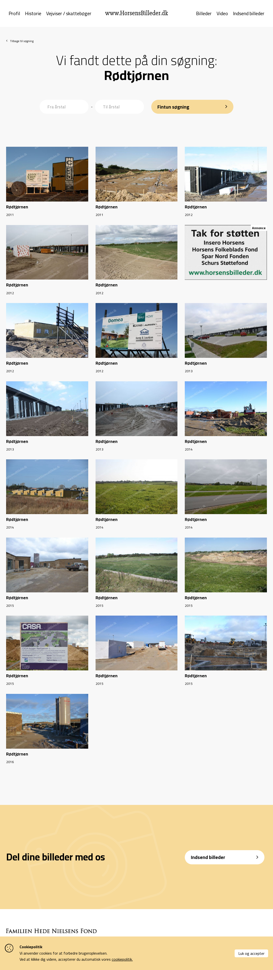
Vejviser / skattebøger (68, 14)
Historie (33, 14)
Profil (14, 14)
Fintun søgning (173, 105)
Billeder (204, 14)
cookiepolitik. (122, 959)
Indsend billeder (248, 14)
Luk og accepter (251, 953)
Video (222, 14)
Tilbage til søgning (21, 42)
